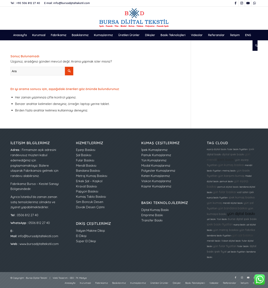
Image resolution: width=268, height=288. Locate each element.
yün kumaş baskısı (231, 165)
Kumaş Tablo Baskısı (91, 197)
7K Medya (81, 277)
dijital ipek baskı (233, 154)
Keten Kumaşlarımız (155, 176)
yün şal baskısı (242, 235)
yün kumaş (214, 202)
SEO (72, 277)
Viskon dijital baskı (231, 240)
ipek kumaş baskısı (242, 197)
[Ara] (255, 45)
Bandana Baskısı (88, 171)
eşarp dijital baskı (217, 149)
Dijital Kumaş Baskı (155, 210)
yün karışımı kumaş (231, 175)
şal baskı (211, 219)
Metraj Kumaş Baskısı (91, 176)
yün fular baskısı (224, 192)
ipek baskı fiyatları (220, 224)
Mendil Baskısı (86, 166)
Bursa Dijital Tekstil (36, 277)
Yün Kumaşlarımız (153, 160)
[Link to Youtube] (248, 3)
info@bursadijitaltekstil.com (71, 3)
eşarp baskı (240, 224)
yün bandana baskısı (232, 208)
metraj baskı (229, 170)
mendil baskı (213, 240)
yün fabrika (247, 230)
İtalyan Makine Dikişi (90, 231)
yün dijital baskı (241, 213)
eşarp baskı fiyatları (217, 197)
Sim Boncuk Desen (89, 202)
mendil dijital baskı (233, 203)
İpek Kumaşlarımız (154, 150)
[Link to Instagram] (242, 3)
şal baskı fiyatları (236, 251)
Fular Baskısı (85, 160)
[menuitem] (20, 35)
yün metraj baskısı (225, 230)
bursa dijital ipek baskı (242, 219)
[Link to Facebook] (235, 3)
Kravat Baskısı (86, 186)
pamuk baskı (226, 181)
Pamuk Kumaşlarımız (156, 155)
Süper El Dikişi (86, 241)
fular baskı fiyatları (237, 149)
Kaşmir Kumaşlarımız (156, 186)
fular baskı (243, 246)
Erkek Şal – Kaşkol (89, 181)
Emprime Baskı (152, 215)
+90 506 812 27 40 (28, 3)
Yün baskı (222, 219)
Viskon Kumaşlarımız (156, 181)
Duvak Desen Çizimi (90, 207)
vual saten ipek (245, 192)
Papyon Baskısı (87, 191)
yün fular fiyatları (225, 246)
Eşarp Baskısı (85, 150)
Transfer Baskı (151, 220)
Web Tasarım (60, 277)
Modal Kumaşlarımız (155, 166)
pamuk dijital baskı (228, 186)
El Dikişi (81, 236)
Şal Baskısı (83, 155)
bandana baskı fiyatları (219, 235)
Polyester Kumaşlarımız (158, 171)
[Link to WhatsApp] (254, 3)
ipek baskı (226, 159)
